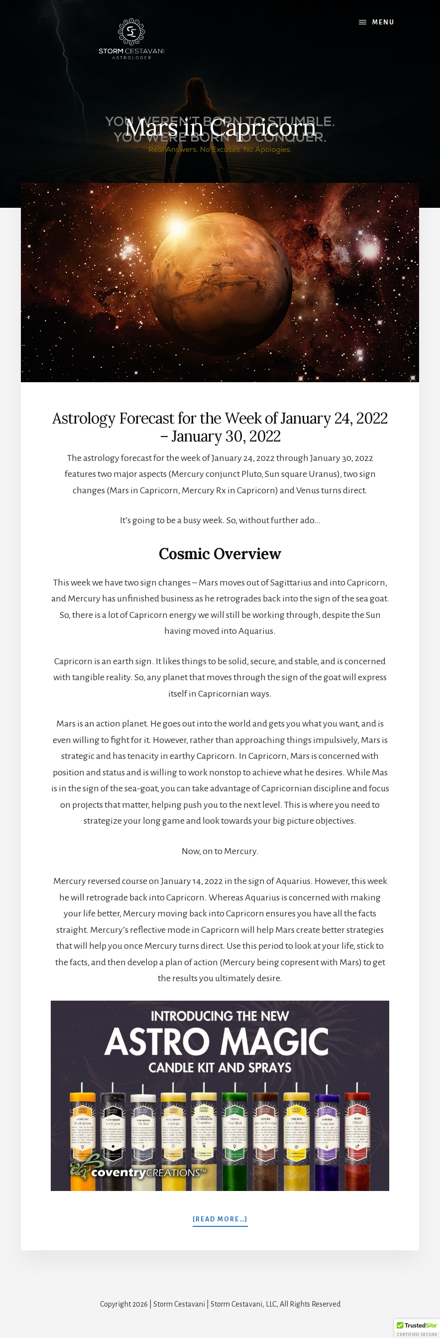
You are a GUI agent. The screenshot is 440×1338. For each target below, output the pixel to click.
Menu (383, 22)
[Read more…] (220, 1218)
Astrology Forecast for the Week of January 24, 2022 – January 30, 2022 (220, 427)
